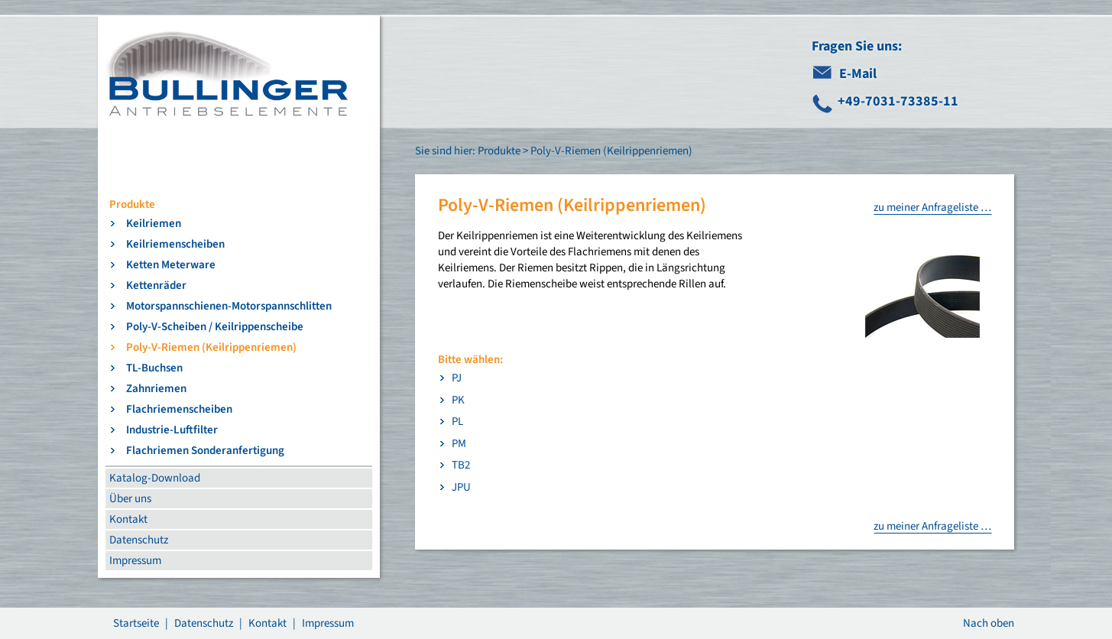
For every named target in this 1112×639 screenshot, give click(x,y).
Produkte (132, 204)
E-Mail (858, 73)
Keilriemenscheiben (175, 244)
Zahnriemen (156, 389)
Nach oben (988, 623)
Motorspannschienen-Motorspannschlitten (229, 306)
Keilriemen (153, 224)
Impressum (135, 561)
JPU (461, 487)
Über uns (130, 499)
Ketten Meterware (171, 265)
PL (457, 422)
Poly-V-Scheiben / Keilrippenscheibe (214, 327)
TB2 (461, 465)
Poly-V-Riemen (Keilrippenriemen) (211, 347)
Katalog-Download (154, 478)
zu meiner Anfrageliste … (932, 207)
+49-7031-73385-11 (898, 101)
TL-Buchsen (154, 368)
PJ (457, 378)
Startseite (136, 623)
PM (459, 444)
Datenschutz (138, 540)
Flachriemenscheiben (179, 409)
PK (458, 400)
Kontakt (128, 519)
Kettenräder (156, 285)
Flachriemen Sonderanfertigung (205, 451)
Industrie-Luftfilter (172, 430)
